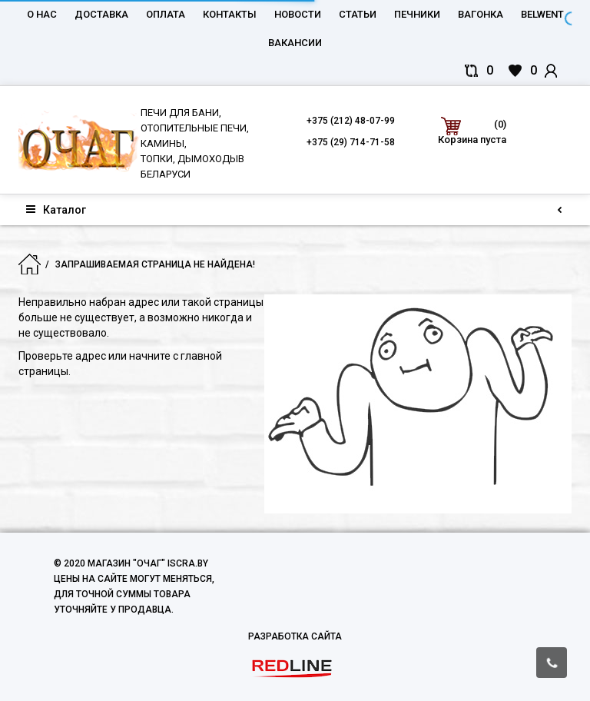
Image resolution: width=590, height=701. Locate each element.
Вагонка (480, 14)
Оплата (165, 14)
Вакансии (295, 42)
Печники (417, 14)
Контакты (230, 14)
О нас (42, 14)
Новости (297, 14)
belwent (542, 14)
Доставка (101, 14)
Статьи (357, 14)
